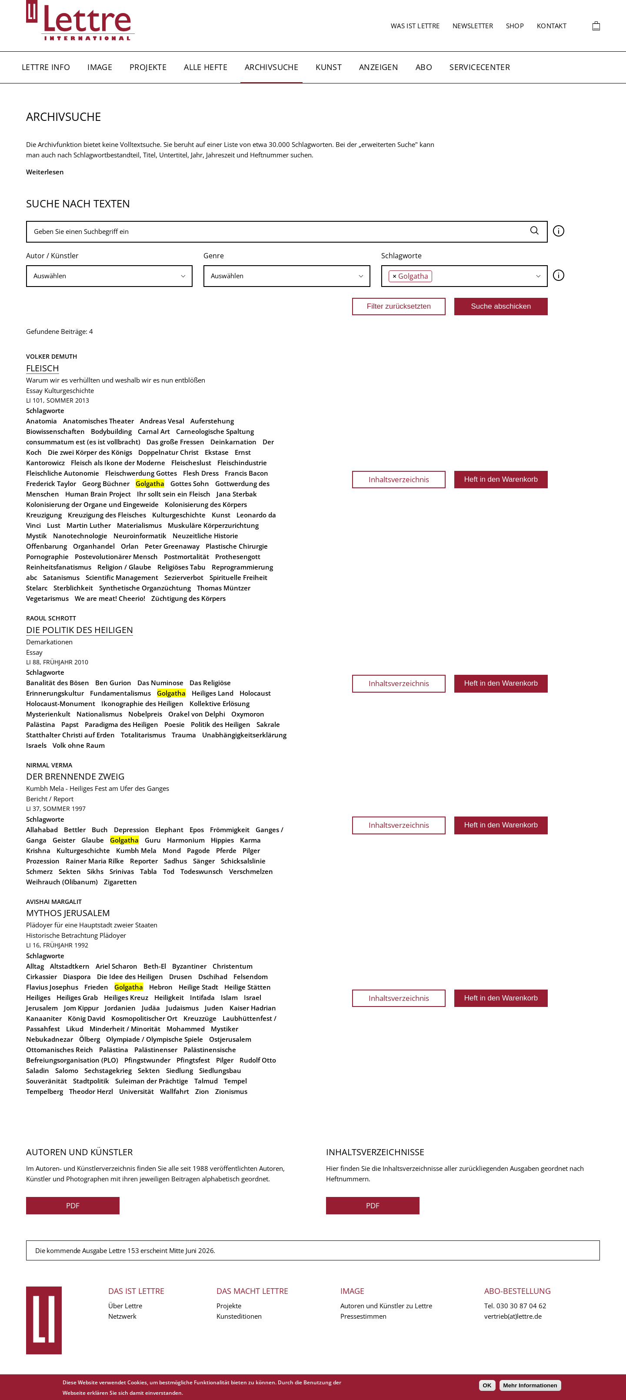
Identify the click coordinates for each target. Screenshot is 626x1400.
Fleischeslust (191, 462)
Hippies (222, 840)
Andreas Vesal (162, 421)
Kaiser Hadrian (253, 1007)
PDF (73, 1205)
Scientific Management (122, 577)
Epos (197, 829)
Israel (252, 997)
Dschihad (212, 976)
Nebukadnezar (49, 1039)
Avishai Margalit (54, 901)
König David (86, 1018)
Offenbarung (46, 546)
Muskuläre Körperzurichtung (213, 525)
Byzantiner (189, 966)
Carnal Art (154, 431)
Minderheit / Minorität (125, 1028)
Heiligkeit (169, 997)
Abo (424, 67)
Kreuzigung (44, 514)
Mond (172, 850)
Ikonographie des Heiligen (142, 703)
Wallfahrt (174, 1091)
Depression (131, 829)
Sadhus (175, 861)
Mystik (36, 535)
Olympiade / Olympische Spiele (154, 1039)
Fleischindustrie (242, 462)
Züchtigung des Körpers (188, 598)
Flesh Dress (201, 473)
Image (99, 67)
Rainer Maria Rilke (95, 861)
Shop (515, 25)
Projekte (148, 67)
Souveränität (46, 1081)
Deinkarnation (233, 441)
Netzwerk (122, 1316)
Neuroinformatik (139, 535)
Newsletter (473, 25)
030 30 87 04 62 (521, 1305)
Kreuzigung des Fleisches (107, 514)
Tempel (235, 1081)
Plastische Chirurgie (237, 546)
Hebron (161, 987)
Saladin (37, 1070)
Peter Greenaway (172, 546)
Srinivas (122, 871)
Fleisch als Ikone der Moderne (118, 462)
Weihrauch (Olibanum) (62, 881)
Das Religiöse (210, 682)
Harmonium (186, 840)
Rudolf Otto (258, 1060)
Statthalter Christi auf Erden (70, 734)
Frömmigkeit (230, 829)
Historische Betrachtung (62, 935)
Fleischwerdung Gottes (141, 473)
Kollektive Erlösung (220, 703)
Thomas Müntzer (223, 587)
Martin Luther (89, 525)
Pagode (198, 850)
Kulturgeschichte (69, 390)
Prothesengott (237, 556)
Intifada (202, 997)
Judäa (151, 1007)
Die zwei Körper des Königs (90, 452)
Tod (168, 871)
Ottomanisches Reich (59, 1049)
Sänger (204, 861)
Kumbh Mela (136, 850)
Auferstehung (212, 421)
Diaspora (77, 976)
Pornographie (47, 556)
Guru (153, 840)
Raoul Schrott (51, 618)
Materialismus (139, 525)
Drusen (180, 976)
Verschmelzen (251, 871)
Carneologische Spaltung (215, 431)
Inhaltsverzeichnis (399, 479)
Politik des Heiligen (220, 724)
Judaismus (182, 1007)
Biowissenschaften (55, 431)
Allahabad (42, 829)
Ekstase (217, 452)
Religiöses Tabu (181, 567)
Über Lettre (125, 1305)
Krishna (38, 850)
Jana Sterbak (236, 494)
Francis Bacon (246, 473)
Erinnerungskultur (55, 693)
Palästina (40, 724)
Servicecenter (480, 67)
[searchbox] (109, 276)
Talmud (206, 1081)
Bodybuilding (111, 431)
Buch (100, 829)
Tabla (148, 871)
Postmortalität (186, 556)
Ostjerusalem (230, 1039)
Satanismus (61, 577)
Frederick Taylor (51, 483)
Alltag (35, 966)
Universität (136, 1091)
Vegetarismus (47, 598)
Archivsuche (271, 67)
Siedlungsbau (220, 1070)
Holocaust (255, 693)
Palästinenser (155, 1049)
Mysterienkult (48, 714)
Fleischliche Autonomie (62, 473)
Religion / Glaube (124, 567)
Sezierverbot (183, 577)
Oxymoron (247, 714)
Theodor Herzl (91, 1091)
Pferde (226, 850)
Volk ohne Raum (79, 745)
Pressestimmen (363, 1316)
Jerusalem (42, 1007)
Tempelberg (44, 1091)
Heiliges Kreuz (126, 997)
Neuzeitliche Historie (205, 535)
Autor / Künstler (52, 255)
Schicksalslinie (243, 861)
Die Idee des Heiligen (130, 976)
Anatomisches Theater (98, 421)
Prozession (43, 861)
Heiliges (38, 997)
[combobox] (109, 276)
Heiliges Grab (77, 997)
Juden (214, 1007)
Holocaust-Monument (60, 703)
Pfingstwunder (147, 1060)
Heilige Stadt (198, 987)
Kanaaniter (44, 1018)
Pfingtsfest (193, 1060)
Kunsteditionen (239, 1316)
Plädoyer (113, 935)
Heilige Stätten (247, 987)
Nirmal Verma (49, 765)
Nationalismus (99, 714)
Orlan (130, 546)
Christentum (233, 966)
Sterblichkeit (73, 587)
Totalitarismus (143, 734)
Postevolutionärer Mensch (116, 556)
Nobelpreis (145, 714)
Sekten (70, 871)
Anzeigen (378, 67)
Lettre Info (46, 67)
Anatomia (41, 421)
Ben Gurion (113, 682)
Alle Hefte (205, 67)
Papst (70, 724)
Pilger (251, 850)
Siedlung (179, 1070)
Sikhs (95, 871)
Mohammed (185, 1028)
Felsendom (250, 976)
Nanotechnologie (80, 535)
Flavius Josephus (52, 987)
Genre (213, 255)
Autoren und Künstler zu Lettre (386, 1305)
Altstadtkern (70, 966)
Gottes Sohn (189, 483)
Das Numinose (160, 682)
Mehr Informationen (530, 1385)
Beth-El (154, 966)
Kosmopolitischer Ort (144, 1018)
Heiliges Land (212, 693)
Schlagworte (401, 255)
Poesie (174, 724)
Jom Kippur (81, 1007)
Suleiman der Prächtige (151, 1081)
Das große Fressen (175, 441)
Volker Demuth (51, 356)
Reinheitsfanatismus (58, 567)
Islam (229, 997)
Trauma (184, 734)
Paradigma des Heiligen (121, 724)
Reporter (144, 861)
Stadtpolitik (91, 1081)
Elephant (169, 829)
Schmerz (39, 871)
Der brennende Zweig (75, 776)
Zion (202, 1091)
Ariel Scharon (116, 966)
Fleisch (42, 368)
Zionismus (231, 1091)
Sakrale (268, 724)
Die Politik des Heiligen (79, 630)
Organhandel (94, 546)
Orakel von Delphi (196, 714)
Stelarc (36, 587)
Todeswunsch (201, 871)
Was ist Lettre (415, 25)
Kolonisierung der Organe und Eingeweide (92, 504)
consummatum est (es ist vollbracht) (83, 441)
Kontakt (551, 25)
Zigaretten (120, 881)
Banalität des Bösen (57, 682)
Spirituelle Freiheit (238, 577)
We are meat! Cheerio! (110, 598)
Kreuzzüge (199, 1018)
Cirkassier (41, 976)
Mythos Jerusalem (68, 913)
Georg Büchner (106, 483)
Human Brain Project (98, 494)
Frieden (96, 987)
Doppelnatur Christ (168, 452)
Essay (34, 390)
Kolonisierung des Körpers (206, 504)
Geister (64, 840)
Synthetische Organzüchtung (145, 587)
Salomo (66, 1070)
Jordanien (120, 1007)
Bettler (75, 829)
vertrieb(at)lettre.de (513, 1316)
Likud (74, 1028)
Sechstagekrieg (108, 1070)
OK (487, 1385)
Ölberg (89, 1039)
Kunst (329, 67)
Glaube (92, 840)
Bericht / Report (49, 798)
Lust (53, 525)
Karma (250, 840)
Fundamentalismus (120, 693)
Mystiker (224, 1028)
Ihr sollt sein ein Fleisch (173, 494)
